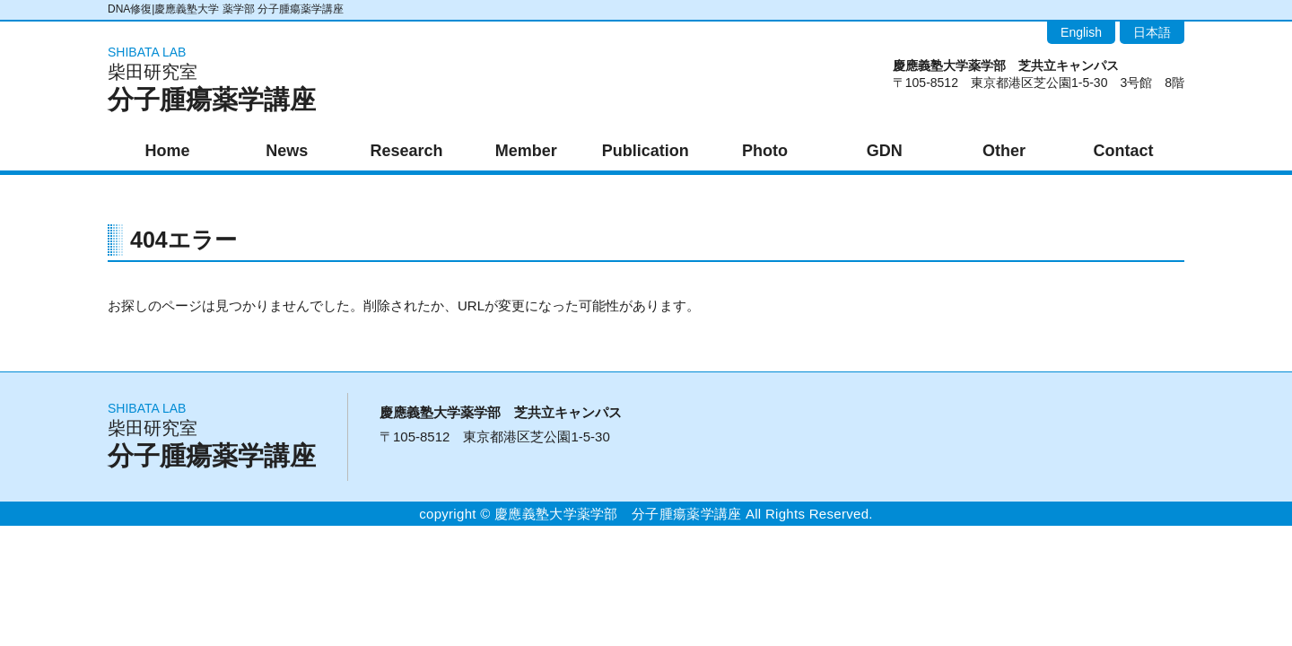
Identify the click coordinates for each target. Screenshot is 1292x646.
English (1081, 32)
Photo (765, 151)
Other (1004, 151)
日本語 (1152, 32)
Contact (1124, 151)
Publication (645, 151)
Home (167, 151)
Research (406, 151)
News (287, 151)
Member (526, 151)
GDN (885, 151)
